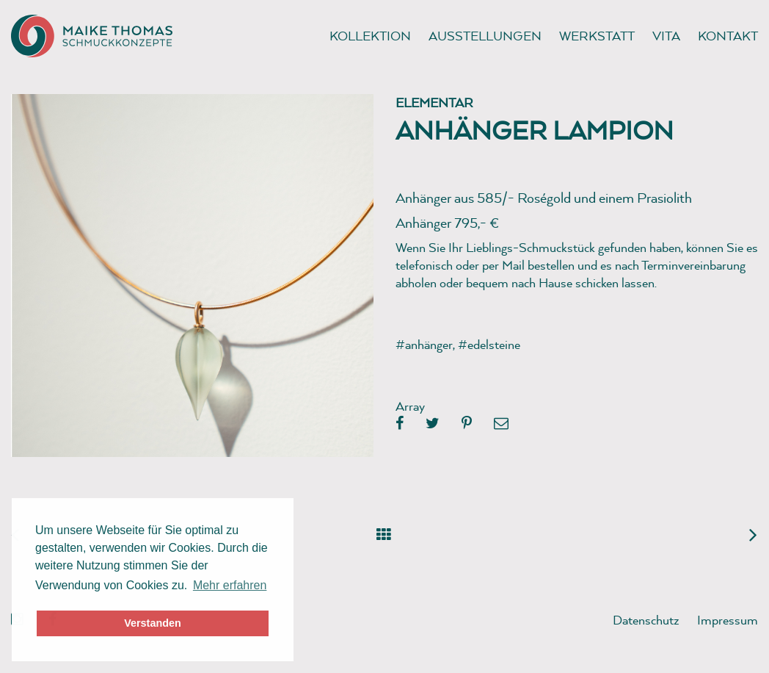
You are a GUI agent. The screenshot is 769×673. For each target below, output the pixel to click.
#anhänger (424, 344)
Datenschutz (646, 619)
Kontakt (728, 35)
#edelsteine (489, 344)
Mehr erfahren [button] (230, 585)
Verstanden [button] (152, 623)
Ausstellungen (485, 35)
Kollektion (370, 35)
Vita (666, 35)
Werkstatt (597, 35)
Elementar (434, 102)
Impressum (727, 619)
